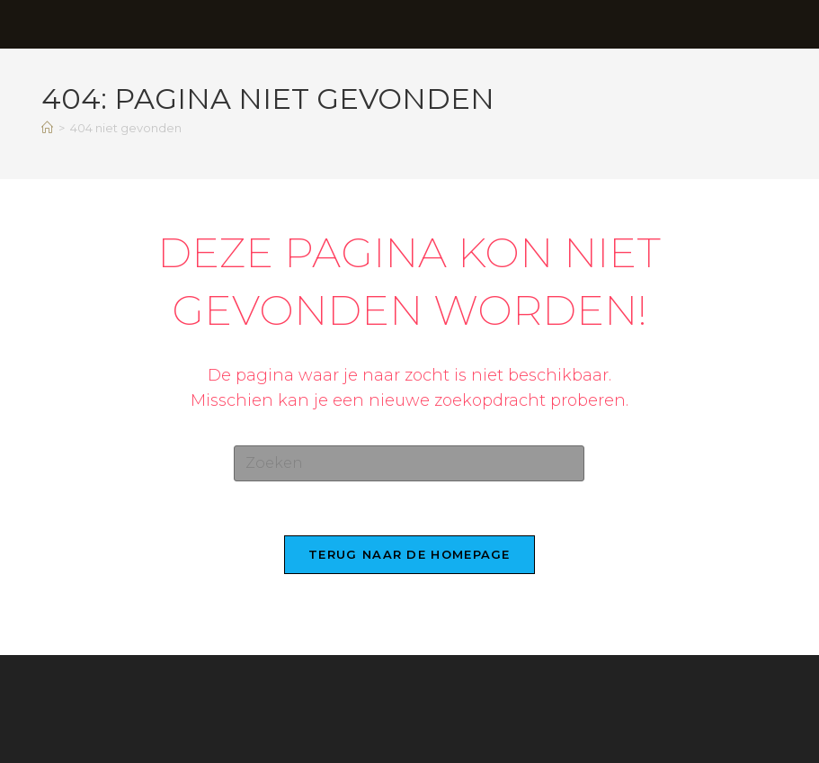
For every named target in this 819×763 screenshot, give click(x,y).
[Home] (47, 128)
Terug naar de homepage (409, 554)
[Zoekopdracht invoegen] (409, 463)
